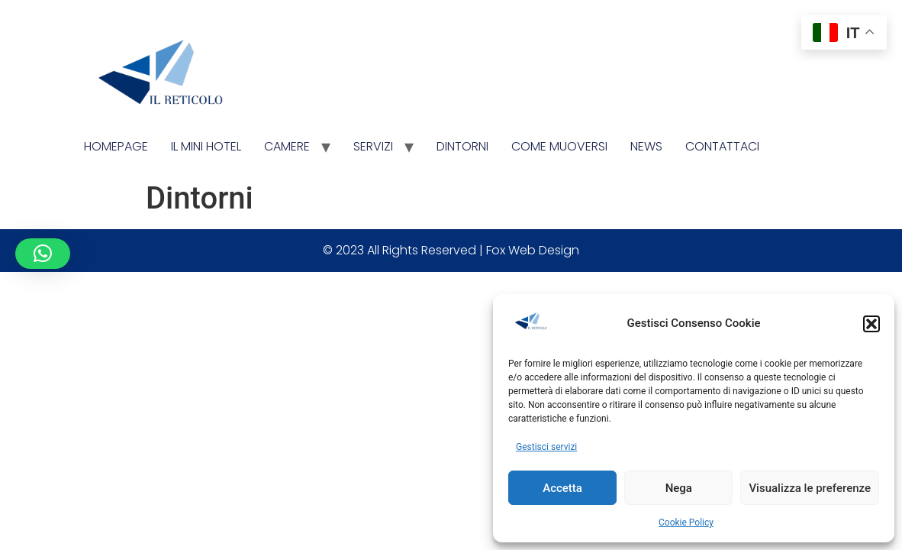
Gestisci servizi (546, 447)
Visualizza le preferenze (810, 488)
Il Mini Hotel (206, 146)
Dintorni (462, 146)
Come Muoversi (559, 146)
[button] (871, 324)
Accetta (562, 488)
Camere (287, 146)
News (646, 146)
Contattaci (722, 146)
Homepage (116, 146)
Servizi (373, 146)
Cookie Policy (686, 522)
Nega (678, 488)
